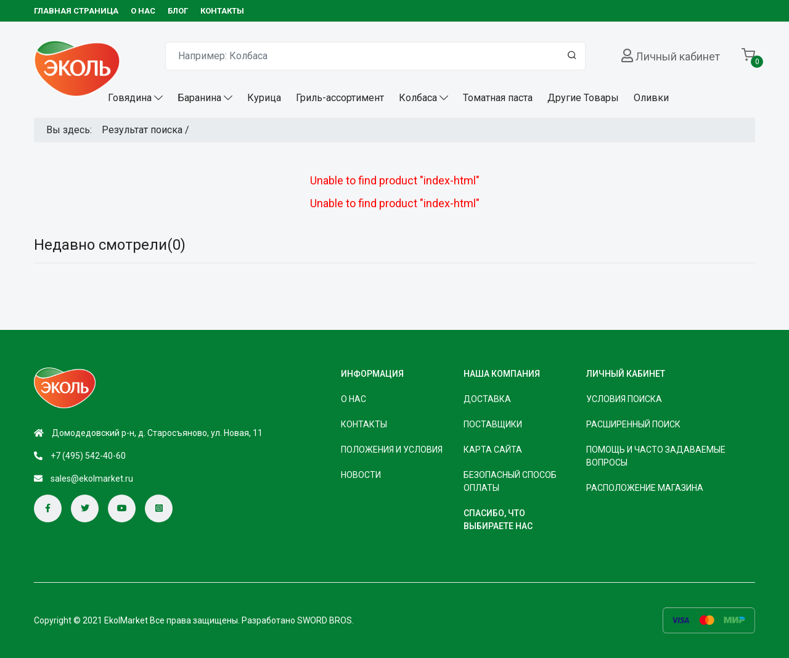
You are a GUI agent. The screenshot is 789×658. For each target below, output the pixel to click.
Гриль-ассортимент (340, 98)
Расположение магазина (644, 488)
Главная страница (76, 10)
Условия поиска (624, 399)
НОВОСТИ (361, 475)
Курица (264, 98)
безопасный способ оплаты (510, 481)
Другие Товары (583, 98)
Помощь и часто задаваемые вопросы (656, 456)
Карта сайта (493, 449)
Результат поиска (142, 130)
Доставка (487, 399)
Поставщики (493, 424)
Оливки (651, 98)
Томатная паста (498, 98)
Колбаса (418, 98)
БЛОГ (178, 10)
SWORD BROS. (325, 620)
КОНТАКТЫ (222, 10)
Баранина (199, 98)
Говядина (130, 98)
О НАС (143, 10)
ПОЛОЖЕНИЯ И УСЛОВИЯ (392, 449)
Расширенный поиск (633, 424)
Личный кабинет (678, 56)
